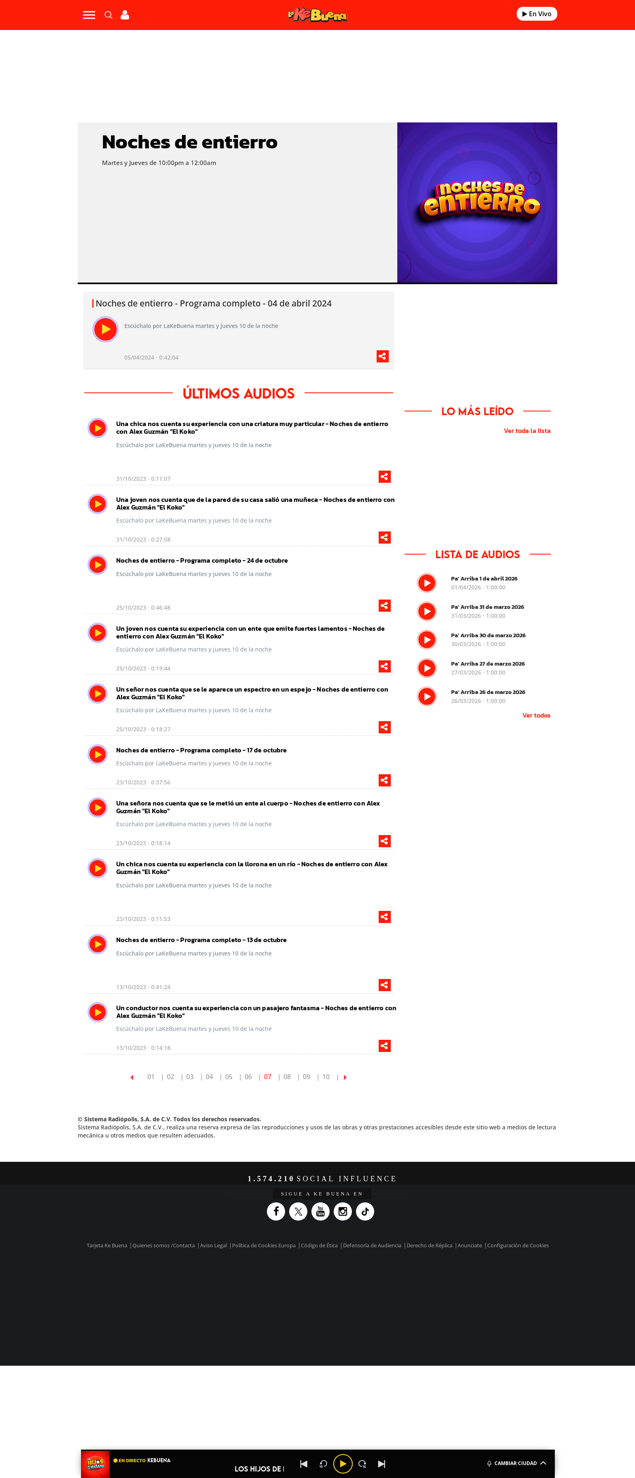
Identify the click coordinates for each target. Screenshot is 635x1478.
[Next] (382, 1464)
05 (228, 1076)
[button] (318, 1450)
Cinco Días (335, 1290)
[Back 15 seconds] (323, 1464)
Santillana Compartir (344, 1278)
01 (151, 1076)
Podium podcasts (299, 1302)
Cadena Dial (366, 1290)
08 (287, 1076)
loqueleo (404, 1302)
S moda (368, 1302)
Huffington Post (236, 1290)
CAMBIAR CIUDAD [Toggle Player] (516, 1462)
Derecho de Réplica (429, 1245)
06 (248, 1076)
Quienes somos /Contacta (163, 1245)
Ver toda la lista (527, 430)
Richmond (220, 1302)
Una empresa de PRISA (153, 1284)
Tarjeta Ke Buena (107, 1245)
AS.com (405, 1278)
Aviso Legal (213, 1245)
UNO (280, 1290)
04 (209, 1076)
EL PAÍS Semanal (395, 1290)
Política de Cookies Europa (264, 1245)
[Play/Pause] (343, 1464)
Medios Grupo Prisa (153, 1304)
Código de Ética (319, 1245)
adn (432, 1278)
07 (267, 1076)
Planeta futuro (425, 1290)
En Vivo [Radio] (537, 13)
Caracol (461, 1278)
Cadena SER (379, 1278)
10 (326, 1076)
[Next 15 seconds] (362, 1464)
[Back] (304, 1464)
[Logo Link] (317, 15)
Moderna (260, 1302)
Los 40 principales (264, 1278)
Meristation (443, 1302)
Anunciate (470, 1245)
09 (306, 1076)
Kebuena (454, 1290)
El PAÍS (225, 1278)
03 (190, 1076)
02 (170, 1076)
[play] (105, 329)
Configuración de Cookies (518, 1245)
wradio (304, 1290)
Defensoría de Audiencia (372, 1245)
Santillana (301, 1278)
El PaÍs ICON (334, 1302)
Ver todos (536, 715)
